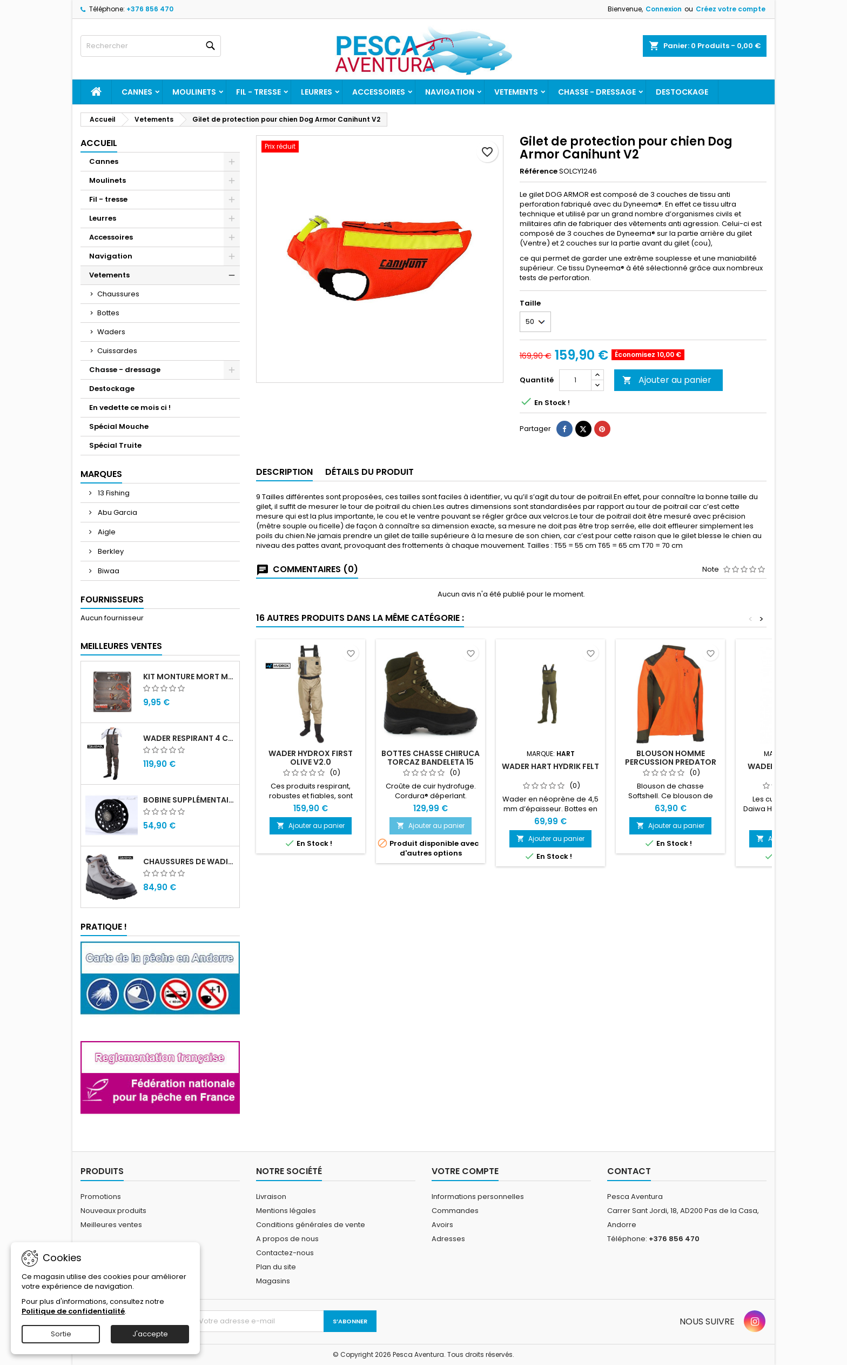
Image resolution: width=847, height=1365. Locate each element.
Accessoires (378, 92)
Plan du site (276, 1267)
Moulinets (194, 92)
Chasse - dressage (597, 92)
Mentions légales (286, 1210)
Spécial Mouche (119, 426)
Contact (629, 1171)
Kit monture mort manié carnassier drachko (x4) (189, 676)
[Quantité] (575, 380)
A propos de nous (287, 1239)
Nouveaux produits (113, 1210)
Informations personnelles (478, 1196)
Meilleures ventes (111, 1225)
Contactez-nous (285, 1253)
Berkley (110, 551)
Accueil (98, 143)
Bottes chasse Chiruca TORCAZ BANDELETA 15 (430, 757)
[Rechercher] (150, 46)
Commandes (455, 1210)
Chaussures (118, 294)
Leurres (316, 92)
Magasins (273, 1281)
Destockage (682, 92)
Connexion (664, 9)
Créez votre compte (730, 9)
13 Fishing (113, 493)
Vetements (516, 92)
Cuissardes (117, 351)
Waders (111, 332)
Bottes (108, 313)
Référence (538, 171)
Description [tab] (284, 472)
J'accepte (150, 1334)
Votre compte (465, 1171)
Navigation (449, 92)
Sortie (61, 1334)
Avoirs (442, 1225)
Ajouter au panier (666, 380)
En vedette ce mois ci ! (130, 407)
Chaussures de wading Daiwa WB (189, 861)
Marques (101, 474)
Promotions (100, 1196)
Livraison (271, 1196)
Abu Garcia (116, 512)
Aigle (106, 532)
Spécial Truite (115, 445)
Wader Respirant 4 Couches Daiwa (189, 738)
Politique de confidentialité (73, 1311)
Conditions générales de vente (310, 1225)
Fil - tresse (258, 92)
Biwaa (107, 571)
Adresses (448, 1239)
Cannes (137, 92)
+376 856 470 (149, 9)
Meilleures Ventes (121, 646)
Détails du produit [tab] (369, 472)
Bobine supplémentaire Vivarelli (189, 800)
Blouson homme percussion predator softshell (670, 762)
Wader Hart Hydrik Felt (550, 766)
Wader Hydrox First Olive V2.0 (310, 757)
